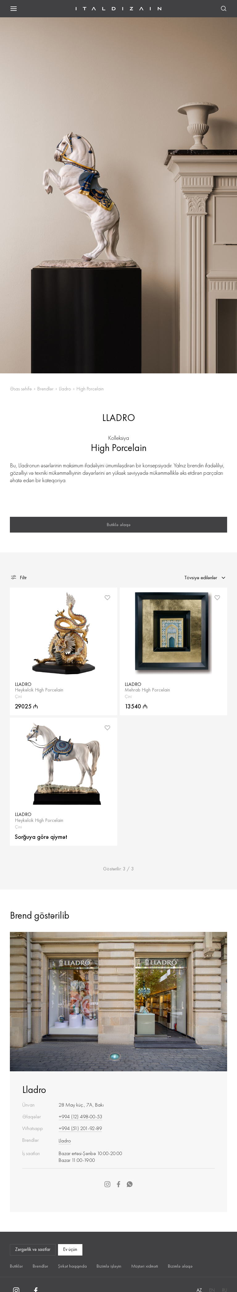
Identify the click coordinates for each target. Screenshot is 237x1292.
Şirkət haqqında (72, 1266)
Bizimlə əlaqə (180, 1266)
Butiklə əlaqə (119, 524)
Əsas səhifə (21, 388)
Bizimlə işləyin (109, 1266)
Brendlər (45, 388)
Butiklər (16, 1266)
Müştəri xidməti (144, 1266)
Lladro (65, 388)
